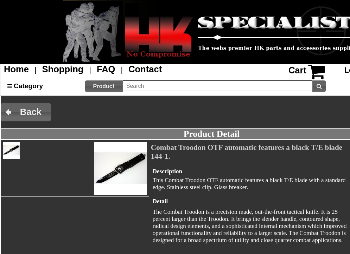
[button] (104, 86)
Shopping (63, 69)
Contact (145, 69)
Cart (297, 70)
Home (16, 69)
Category (28, 86)
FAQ (106, 69)
